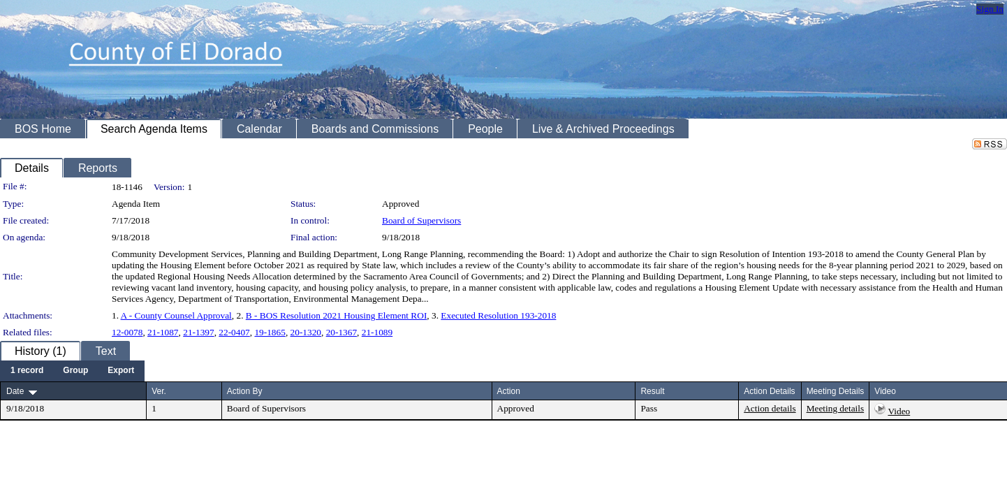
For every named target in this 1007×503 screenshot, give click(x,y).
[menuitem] (27, 371)
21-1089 (377, 332)
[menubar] (72, 370)
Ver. (159, 391)
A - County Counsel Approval (176, 315)
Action (508, 391)
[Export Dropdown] (120, 371)
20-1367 (341, 332)
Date (15, 391)
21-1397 (198, 332)
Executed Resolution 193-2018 (498, 315)
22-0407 (234, 332)
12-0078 (127, 332)
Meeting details (836, 408)
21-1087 (162, 332)
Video (899, 411)
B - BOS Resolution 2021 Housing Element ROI (336, 315)
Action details (769, 408)
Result (652, 391)
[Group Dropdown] (75, 371)
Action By (245, 391)
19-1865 (269, 332)
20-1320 (306, 332)
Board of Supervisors (421, 220)
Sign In (990, 8)
